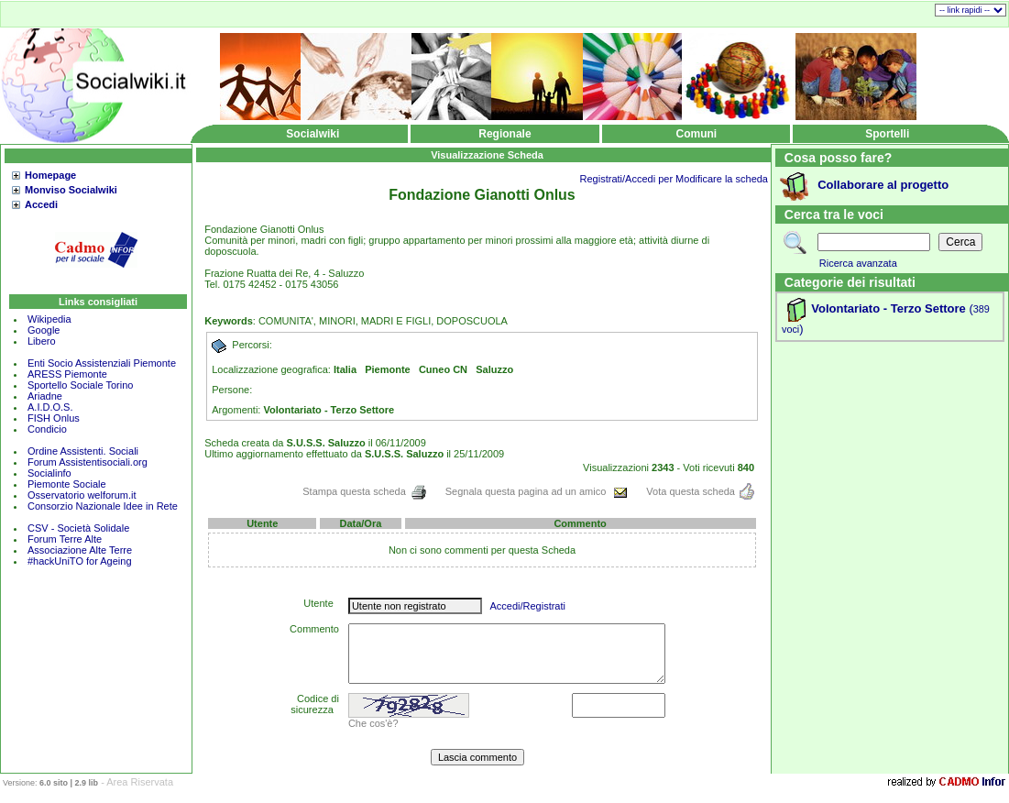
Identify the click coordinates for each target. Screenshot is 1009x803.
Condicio (47, 429)
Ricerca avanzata (858, 263)
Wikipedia (49, 319)
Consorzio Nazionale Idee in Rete (102, 506)
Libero (41, 341)
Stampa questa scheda (364, 491)
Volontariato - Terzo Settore (888, 308)
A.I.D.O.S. (50, 407)
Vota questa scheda (700, 491)
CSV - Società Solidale (78, 528)
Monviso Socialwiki (71, 189)
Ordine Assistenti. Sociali (82, 451)
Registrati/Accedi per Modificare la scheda (674, 178)
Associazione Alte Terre (79, 550)
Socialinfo (49, 473)
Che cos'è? (373, 723)
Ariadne (44, 396)
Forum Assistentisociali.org (87, 462)
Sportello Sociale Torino (80, 385)
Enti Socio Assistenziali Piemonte (101, 363)
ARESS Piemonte (67, 374)
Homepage (50, 175)
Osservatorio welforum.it (82, 495)
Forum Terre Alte (65, 539)
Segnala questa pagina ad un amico (537, 491)
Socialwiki (312, 133)
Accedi (41, 204)
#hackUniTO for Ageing (79, 561)
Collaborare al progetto (883, 185)
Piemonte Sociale (66, 484)
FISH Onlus (53, 418)
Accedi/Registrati (527, 605)
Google (43, 330)
